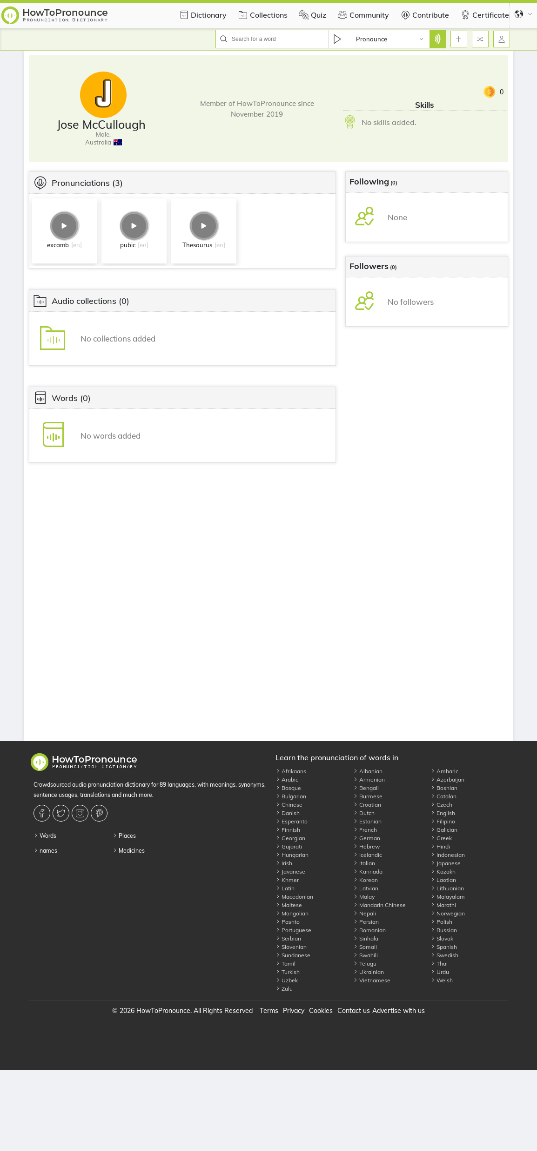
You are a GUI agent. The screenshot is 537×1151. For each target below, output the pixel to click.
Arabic (286, 779)
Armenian (369, 779)
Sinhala (365, 938)
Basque (288, 787)
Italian (364, 863)
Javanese (290, 871)
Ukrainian (368, 971)
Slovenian (291, 946)
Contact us (353, 1010)
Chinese (288, 804)
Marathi (443, 904)
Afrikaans (290, 771)
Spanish (443, 946)
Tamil (285, 963)
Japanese (445, 863)
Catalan (443, 796)
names (45, 850)
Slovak (441, 938)
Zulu (284, 988)
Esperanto (291, 821)
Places (124, 835)
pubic (127, 245)
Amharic (444, 771)
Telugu (364, 963)
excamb (58, 245)
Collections (262, 15)
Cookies (321, 1010)
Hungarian (292, 854)
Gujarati (288, 846)
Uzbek (286, 980)
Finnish (287, 829)
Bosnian (443, 787)
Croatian (367, 804)
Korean (365, 879)
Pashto (287, 921)
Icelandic (367, 854)
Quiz (311, 15)
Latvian (365, 888)
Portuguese (293, 930)
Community (362, 15)
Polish (441, 921)
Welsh (441, 980)
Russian (443, 930)
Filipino (442, 821)
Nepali (364, 913)
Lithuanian (447, 888)
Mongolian (292, 913)
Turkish (287, 971)
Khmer (287, 879)
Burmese (368, 796)
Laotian (443, 879)
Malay (364, 896)
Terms (269, 1010)
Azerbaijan (447, 779)
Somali (365, 946)
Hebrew (366, 846)
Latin (285, 888)
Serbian (288, 938)
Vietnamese (371, 980)
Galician (443, 829)
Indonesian (447, 854)
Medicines (129, 850)
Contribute (423, 15)
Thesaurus (197, 245)
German (366, 838)
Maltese (288, 904)
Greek (441, 838)
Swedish (444, 955)
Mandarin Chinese (379, 904)
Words (45, 835)
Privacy (293, 1010)
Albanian (368, 771)
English (442, 812)
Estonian (367, 821)
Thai (439, 963)
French (365, 829)
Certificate (483, 15)
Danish (287, 812)
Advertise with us (398, 1010)
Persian (366, 921)
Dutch (364, 812)
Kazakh (443, 871)
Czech (441, 804)
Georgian (290, 838)
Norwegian (447, 913)
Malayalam (447, 896)
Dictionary (202, 15)
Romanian (369, 930)
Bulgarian (290, 796)
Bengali (366, 787)
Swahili (365, 955)
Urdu (439, 971)
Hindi (440, 846)
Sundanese (292, 955)
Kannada (368, 871)
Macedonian (294, 896)
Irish (283, 863)
